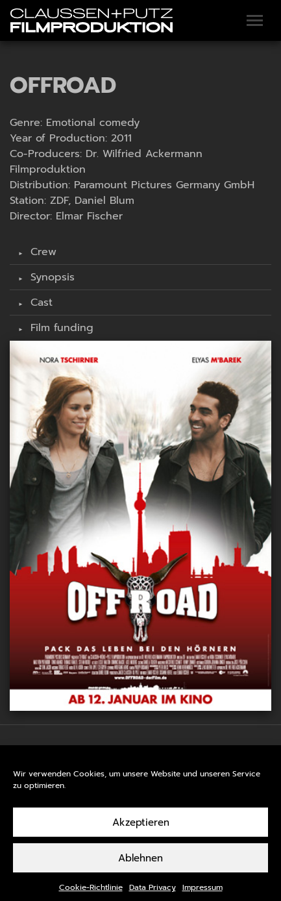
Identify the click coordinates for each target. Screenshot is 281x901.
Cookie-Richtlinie (91, 895)
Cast (40, 302)
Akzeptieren (140, 829)
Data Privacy (152, 895)
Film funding (60, 328)
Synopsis (51, 277)
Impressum (202, 895)
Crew (41, 252)
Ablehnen (140, 865)
